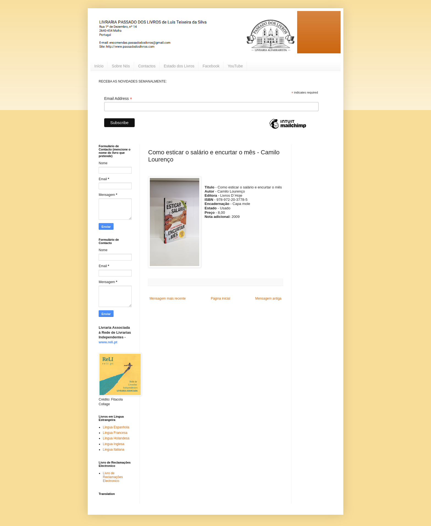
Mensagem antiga (268, 298)
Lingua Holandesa (116, 438)
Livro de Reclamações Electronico (113, 477)
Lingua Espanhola (116, 427)
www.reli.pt (108, 342)
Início (98, 66)
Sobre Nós (121, 66)
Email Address (118, 98)
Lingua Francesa (115, 433)
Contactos (147, 66)
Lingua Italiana (113, 449)
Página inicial (220, 298)
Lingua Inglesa (113, 444)
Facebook (211, 66)
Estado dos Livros (179, 66)
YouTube (235, 66)
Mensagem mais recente (168, 298)
